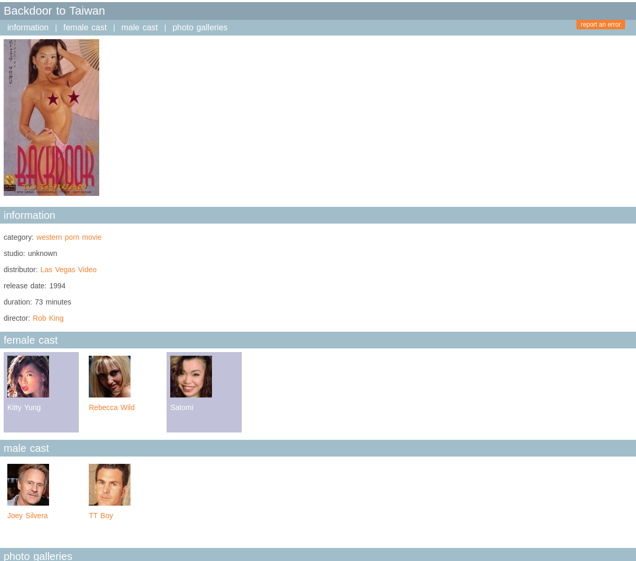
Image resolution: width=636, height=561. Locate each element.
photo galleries (199, 27)
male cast (140, 27)
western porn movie (69, 237)
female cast (85, 27)
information (28, 27)
